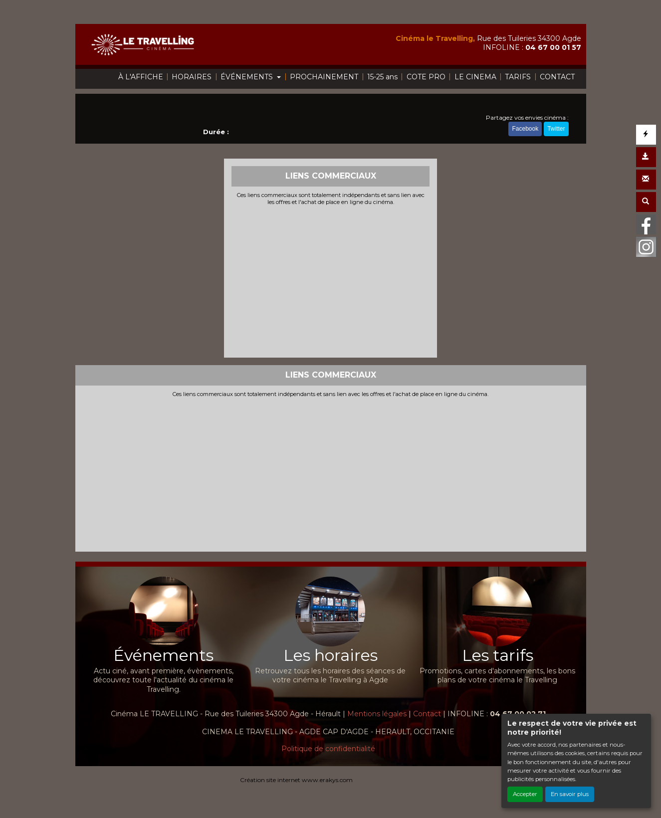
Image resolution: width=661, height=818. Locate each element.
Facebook (525, 128)
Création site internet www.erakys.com (296, 780)
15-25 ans (382, 76)
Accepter (525, 794)
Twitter (556, 128)
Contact (427, 713)
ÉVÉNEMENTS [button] (247, 76)
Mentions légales (377, 713)
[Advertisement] (330, 280)
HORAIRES (192, 76)
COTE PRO (426, 76)
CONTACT (557, 76)
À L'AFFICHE (140, 76)
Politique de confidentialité (328, 748)
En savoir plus (570, 794)
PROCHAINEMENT (324, 76)
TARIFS (518, 76)
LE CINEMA (475, 76)
